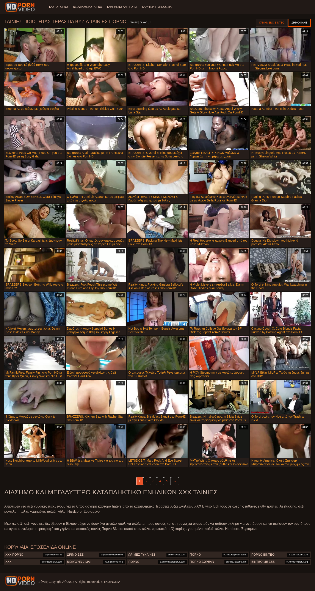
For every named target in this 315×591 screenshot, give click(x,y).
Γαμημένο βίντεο (271, 22)
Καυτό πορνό (58, 6)
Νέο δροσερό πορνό (87, 6)
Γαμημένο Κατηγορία (122, 6)
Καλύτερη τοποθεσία (157, 6)
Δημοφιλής (299, 22)
